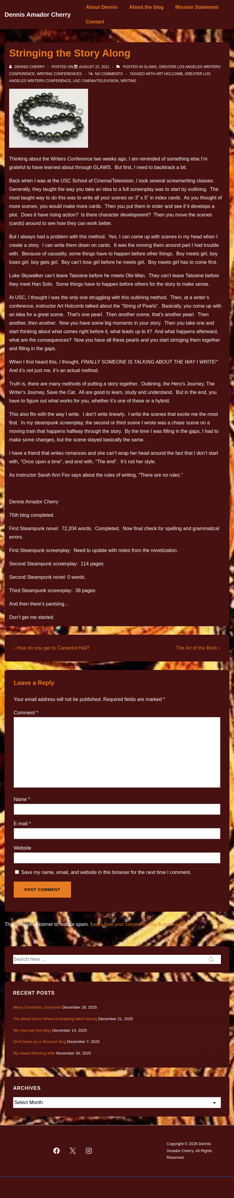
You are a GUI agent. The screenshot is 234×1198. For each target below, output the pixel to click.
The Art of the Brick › (198, 648)
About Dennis (102, 7)
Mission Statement (196, 7)
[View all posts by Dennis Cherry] (27, 67)
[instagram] (88, 1150)
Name (20, 799)
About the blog (146, 7)
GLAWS (150, 67)
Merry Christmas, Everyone (37, 1007)
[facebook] (56, 1150)
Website (22, 848)
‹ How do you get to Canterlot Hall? (52, 648)
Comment (26, 712)
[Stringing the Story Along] (94, 67)
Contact (95, 21)
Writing (128, 81)
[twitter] (73, 1150)
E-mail (20, 823)
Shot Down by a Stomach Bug (39, 1041)
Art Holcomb (169, 74)
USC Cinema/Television (95, 81)
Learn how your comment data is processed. (138, 924)
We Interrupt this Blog (32, 1030)
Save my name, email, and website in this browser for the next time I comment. (106, 872)
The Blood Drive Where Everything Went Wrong (55, 1019)
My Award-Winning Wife (34, 1053)
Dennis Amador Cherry (38, 14)
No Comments (108, 74)
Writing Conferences (59, 74)
